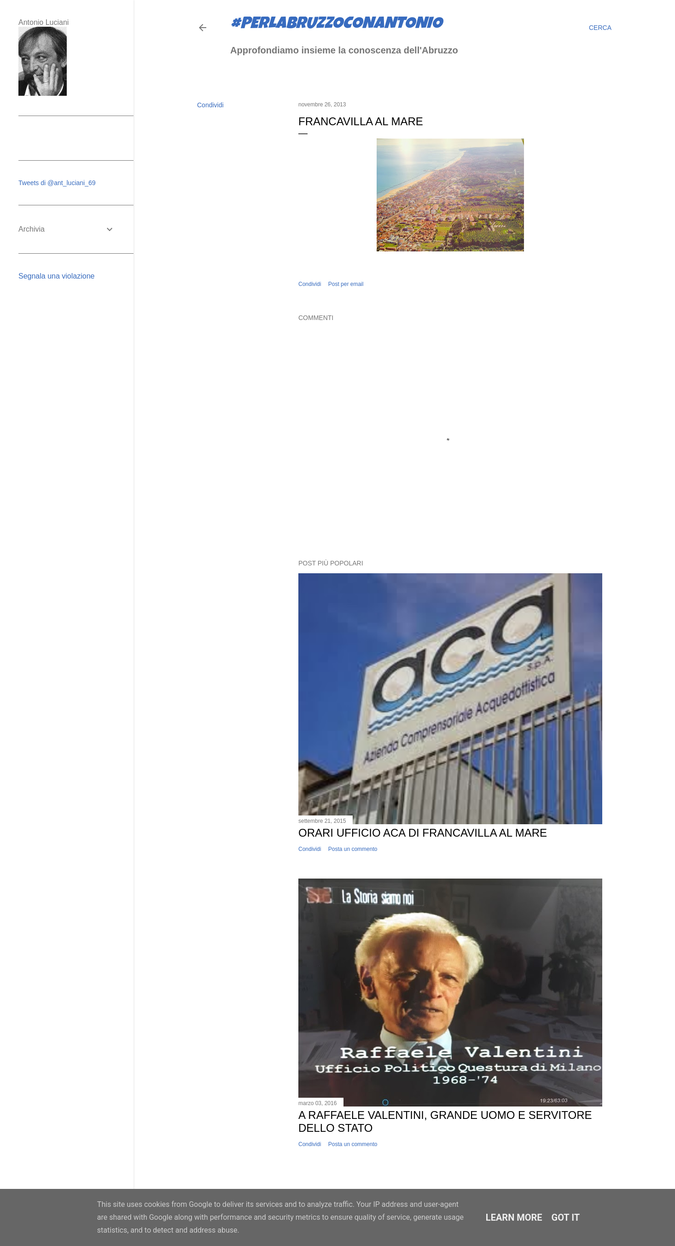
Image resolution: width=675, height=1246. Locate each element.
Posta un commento (353, 849)
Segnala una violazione (56, 276)
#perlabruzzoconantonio (336, 25)
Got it (566, 1217)
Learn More (514, 1217)
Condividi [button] (210, 105)
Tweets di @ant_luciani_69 (57, 182)
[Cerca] (600, 28)
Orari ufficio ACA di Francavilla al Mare (422, 833)
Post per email (346, 284)
